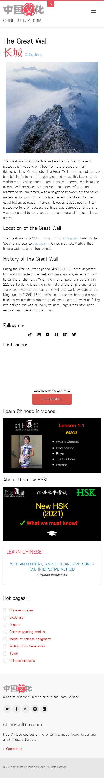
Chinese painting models (27, 632)
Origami (14, 625)
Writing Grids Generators (27, 646)
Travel (13, 653)
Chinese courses (21, 610)
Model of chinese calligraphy (30, 639)
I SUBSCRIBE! (52, 399)
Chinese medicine (22, 661)
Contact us (14, 749)
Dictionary (16, 617)
